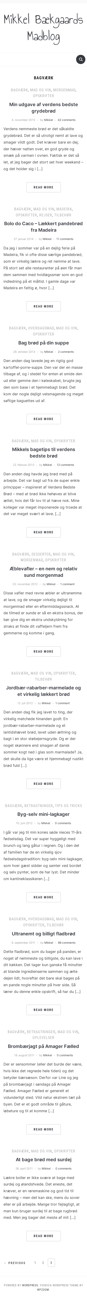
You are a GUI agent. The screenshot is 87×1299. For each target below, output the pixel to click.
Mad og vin (40, 90)
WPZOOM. (43, 1289)
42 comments (66, 120)
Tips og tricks (68, 806)
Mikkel (48, 120)
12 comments (65, 465)
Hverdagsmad (41, 328)
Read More (44, 187)
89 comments (66, 942)
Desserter (41, 554)
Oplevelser (43, 1037)
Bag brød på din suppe (43, 343)
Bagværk (19, 90)
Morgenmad (64, 90)
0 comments (63, 823)
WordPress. (30, 1285)
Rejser (45, 215)
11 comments (64, 239)
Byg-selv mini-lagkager (43, 814)
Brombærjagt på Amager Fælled (43, 1046)
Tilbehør (62, 215)
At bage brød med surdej (43, 1159)
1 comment (67, 584)
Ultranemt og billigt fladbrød (43, 934)
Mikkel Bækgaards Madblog (43, 27)
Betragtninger (38, 806)
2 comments (66, 351)
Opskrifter (43, 96)
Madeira (64, 209)
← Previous (14, 1263)
